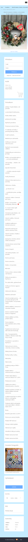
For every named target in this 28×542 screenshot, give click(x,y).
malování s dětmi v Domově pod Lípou (12, 198)
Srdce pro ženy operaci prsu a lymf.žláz (13, 180)
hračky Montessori (10, 176)
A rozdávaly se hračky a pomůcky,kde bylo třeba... (12, 130)
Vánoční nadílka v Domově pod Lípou (12, 218)
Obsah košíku (8, 88)
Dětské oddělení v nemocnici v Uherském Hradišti (13, 307)
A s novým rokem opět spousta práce (11, 208)
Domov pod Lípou (10, 258)
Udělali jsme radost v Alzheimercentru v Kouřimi (12, 385)
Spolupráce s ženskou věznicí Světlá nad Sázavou (12, 239)
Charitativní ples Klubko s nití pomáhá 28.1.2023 (12, 213)
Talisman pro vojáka (10, 427)
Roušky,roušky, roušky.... (11, 355)
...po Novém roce (9, 188)
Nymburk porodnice (10, 122)
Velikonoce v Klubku (10, 185)
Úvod (2, 7)
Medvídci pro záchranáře (11, 138)
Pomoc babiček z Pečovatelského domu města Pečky (12, 323)
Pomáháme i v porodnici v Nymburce (12, 341)
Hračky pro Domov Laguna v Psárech (12, 286)
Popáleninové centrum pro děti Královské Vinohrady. (12, 329)
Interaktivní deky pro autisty (12, 431)
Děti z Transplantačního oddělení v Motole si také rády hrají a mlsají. (13, 335)
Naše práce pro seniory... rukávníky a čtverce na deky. (12, 346)
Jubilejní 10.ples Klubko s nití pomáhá (12, 107)
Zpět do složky (14, 51)
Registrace (9, 75)
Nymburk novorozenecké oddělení (11, 147)
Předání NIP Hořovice (10, 420)
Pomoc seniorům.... (10, 261)
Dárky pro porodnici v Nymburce (11, 278)
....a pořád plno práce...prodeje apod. (13, 193)
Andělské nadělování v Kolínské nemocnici (11, 224)
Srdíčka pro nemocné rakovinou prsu (10, 142)
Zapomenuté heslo (16, 75)
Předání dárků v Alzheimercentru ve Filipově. (12, 371)
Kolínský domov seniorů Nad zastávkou (12, 244)
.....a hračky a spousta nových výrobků (12, 172)
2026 (16, 498)
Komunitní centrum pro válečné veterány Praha (11, 229)
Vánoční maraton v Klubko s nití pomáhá (20, 7)
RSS (21, 539)
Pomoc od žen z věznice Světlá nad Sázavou (13, 272)
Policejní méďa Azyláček (11, 424)
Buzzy (6, 410)
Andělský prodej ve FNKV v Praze (12, 366)
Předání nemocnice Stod (11, 435)
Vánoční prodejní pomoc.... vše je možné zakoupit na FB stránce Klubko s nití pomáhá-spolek (13, 300)
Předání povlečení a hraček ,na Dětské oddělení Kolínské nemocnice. (13, 391)
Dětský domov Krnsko (11, 351)
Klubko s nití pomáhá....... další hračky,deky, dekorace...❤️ (13, 203)
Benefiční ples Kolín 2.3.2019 (12, 413)
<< (7, 498)
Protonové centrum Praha (12, 126)
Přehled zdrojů (9, 511)
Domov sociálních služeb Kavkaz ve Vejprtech (11, 312)
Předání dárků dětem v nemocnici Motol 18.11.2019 (12, 376)
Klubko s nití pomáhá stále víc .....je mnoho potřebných (13, 158)
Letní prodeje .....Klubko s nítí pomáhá (12, 163)
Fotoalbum (7, 7)
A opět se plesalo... (10, 135)
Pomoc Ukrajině (9, 249)
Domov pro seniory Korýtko (12, 417)
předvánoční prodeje (10, 119)
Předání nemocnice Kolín (11, 438)
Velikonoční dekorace (10, 291)
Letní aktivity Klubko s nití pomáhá (12, 253)
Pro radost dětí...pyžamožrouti (13, 282)
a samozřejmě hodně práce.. (12, 112)
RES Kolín (7, 268)
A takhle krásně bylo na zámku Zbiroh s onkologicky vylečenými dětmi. (13, 398)
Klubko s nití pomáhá (10, 265)
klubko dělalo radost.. (10, 115)
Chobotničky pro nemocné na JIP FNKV (12, 153)
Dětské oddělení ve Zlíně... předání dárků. (12, 317)
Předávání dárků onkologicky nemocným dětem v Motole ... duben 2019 (13, 405)
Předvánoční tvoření (10, 381)
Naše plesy (8, 358)
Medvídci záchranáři (10, 294)
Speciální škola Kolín (10, 168)
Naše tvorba (8, 362)
